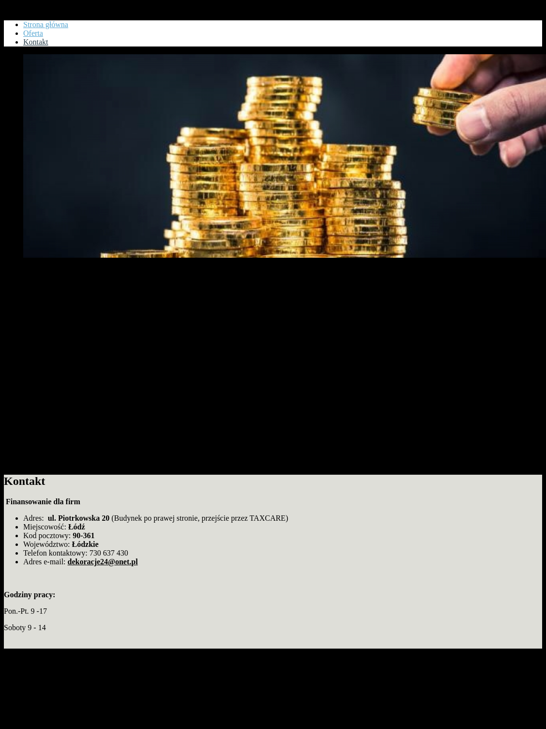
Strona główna (45, 24)
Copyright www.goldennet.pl (49, 653)
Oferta (33, 33)
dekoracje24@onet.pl (103, 562)
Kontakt (16, 8)
